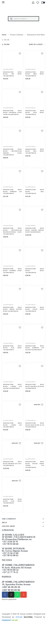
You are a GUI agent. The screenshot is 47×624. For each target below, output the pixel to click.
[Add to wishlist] (20, 53)
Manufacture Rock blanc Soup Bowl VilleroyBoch (34, 112)
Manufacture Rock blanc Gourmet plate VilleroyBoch (12, 270)
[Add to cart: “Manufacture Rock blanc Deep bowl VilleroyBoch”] (31, 84)
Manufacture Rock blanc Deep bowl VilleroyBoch (34, 74)
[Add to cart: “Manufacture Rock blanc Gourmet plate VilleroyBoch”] (9, 280)
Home (4, 35)
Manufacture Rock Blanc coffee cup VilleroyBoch (12, 425)
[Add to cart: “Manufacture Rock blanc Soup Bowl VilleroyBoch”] (31, 122)
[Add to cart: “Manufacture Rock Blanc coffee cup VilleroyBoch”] (9, 435)
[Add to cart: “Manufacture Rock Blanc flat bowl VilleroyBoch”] (9, 357)
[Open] (37, 2)
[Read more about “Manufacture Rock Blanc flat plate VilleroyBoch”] (10, 510)
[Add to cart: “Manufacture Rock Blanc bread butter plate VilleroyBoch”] (9, 319)
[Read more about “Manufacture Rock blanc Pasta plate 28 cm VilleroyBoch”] (32, 434)
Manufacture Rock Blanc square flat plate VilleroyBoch (34, 386)
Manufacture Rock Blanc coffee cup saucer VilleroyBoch (12, 386)
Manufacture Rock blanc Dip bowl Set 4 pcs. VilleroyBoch (12, 463)
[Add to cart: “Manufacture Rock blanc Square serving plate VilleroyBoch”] (31, 240)
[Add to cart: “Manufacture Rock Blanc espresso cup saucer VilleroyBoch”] (31, 357)
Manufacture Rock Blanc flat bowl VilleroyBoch (12, 347)
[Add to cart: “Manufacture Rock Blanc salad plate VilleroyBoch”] (31, 319)
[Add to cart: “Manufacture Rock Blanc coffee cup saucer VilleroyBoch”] (9, 396)
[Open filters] (5, 45)
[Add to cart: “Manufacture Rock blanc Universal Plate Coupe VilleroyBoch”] (9, 122)
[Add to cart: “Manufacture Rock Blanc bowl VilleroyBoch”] (31, 280)
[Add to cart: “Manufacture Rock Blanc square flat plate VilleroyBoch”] (31, 396)
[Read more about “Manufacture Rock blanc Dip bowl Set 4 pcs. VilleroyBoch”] (10, 472)
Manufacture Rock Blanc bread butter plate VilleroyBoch (12, 309)
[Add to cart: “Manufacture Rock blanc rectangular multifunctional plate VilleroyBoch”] (9, 242)
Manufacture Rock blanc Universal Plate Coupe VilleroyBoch (12, 112)
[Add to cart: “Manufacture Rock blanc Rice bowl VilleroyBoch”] (31, 161)
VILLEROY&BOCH (8, 69)
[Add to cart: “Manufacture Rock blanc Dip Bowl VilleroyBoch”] (9, 84)
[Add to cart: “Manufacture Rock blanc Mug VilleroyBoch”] (31, 201)
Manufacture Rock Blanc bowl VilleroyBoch (34, 270)
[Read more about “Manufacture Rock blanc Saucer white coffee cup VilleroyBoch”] (32, 474)
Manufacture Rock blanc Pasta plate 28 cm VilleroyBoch (34, 425)
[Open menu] (3, 2)
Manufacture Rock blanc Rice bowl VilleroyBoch (34, 151)
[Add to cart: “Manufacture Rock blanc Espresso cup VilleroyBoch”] (9, 201)
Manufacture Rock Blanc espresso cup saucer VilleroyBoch (34, 347)
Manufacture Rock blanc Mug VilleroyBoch (34, 191)
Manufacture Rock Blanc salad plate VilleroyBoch (34, 309)
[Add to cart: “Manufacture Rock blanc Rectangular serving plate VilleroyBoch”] (9, 163)
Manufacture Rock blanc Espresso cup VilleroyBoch (12, 191)
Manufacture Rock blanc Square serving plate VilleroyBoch (34, 230)
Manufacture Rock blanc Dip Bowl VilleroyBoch (12, 74)
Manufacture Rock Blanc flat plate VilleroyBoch (12, 501)
